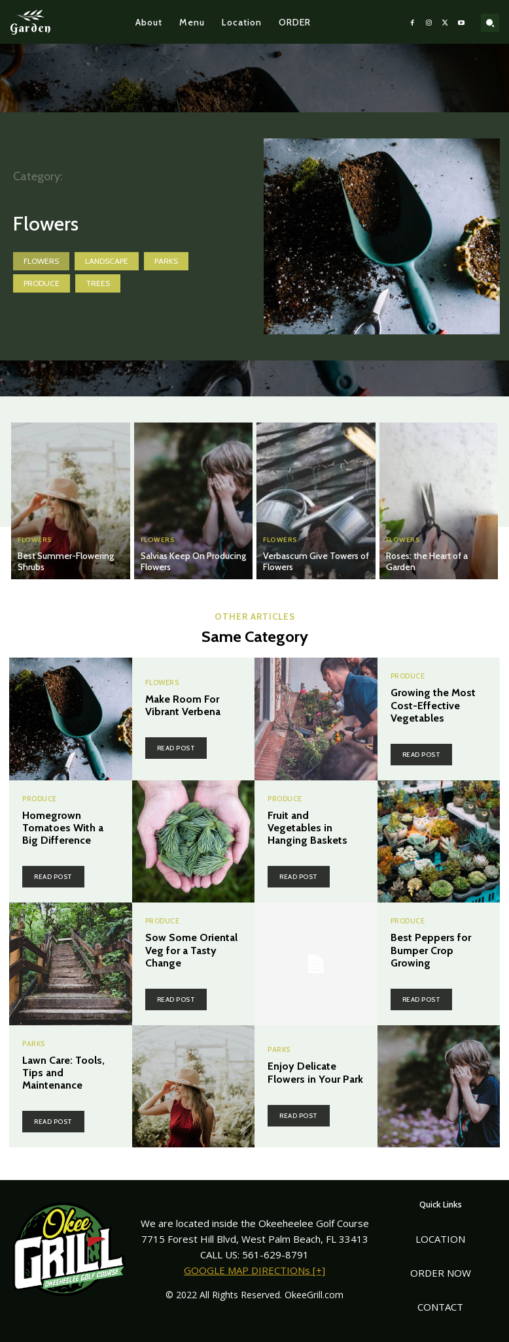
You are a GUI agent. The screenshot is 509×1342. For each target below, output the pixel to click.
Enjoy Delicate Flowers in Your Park (315, 1072)
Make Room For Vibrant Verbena (182, 705)
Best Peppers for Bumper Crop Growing (431, 949)
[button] (490, 23)
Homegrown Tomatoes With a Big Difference (62, 827)
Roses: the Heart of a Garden (427, 561)
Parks (166, 261)
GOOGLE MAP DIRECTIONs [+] (254, 1270)
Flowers (41, 261)
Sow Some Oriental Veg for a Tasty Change (191, 949)
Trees (97, 283)
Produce (41, 283)
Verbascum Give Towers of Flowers (316, 561)
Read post (176, 748)
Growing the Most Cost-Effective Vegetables (433, 705)
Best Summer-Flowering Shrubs (66, 561)
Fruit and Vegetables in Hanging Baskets (307, 827)
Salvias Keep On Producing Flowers (193, 561)
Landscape (107, 261)
